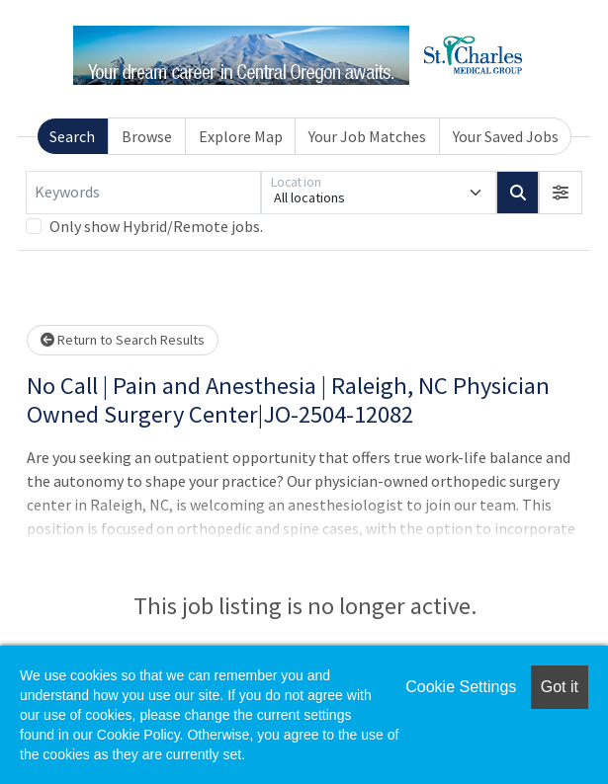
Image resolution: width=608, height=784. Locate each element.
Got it (559, 686)
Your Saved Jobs (506, 136)
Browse (147, 136)
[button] (560, 192)
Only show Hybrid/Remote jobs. (156, 226)
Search (72, 136)
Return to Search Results (123, 340)
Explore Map (241, 136)
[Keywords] (143, 192)
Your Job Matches (367, 136)
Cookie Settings (460, 686)
